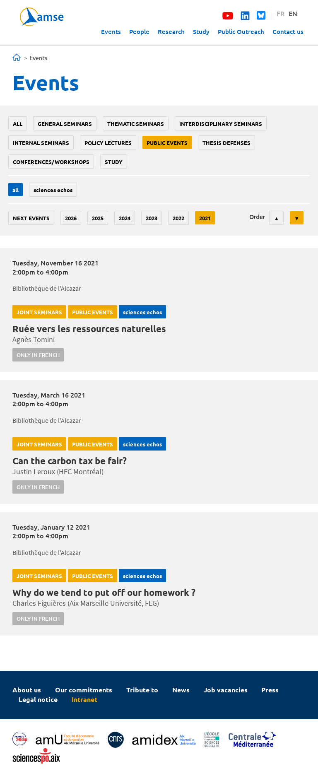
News (181, 689)
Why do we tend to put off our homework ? (103, 592)
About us (26, 689)
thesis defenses (226, 142)
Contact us (288, 31)
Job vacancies (226, 689)
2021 (205, 218)
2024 (124, 218)
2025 (98, 218)
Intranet (84, 699)
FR (280, 13)
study (114, 161)
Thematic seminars (135, 123)
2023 (151, 218)
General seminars (65, 123)
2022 (178, 218)
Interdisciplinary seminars (220, 123)
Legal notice (38, 699)
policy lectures (108, 142)
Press (270, 689)
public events (167, 142)
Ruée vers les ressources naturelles (89, 328)
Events (111, 31)
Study (201, 31)
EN (293, 13)
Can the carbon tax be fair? (69, 460)
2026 (71, 218)
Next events (31, 218)
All (17, 123)
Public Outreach (241, 31)
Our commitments (83, 689)
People (139, 31)
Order (257, 217)
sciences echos (53, 189)
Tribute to (142, 689)
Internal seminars (41, 142)
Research (171, 31)
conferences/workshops (51, 161)
